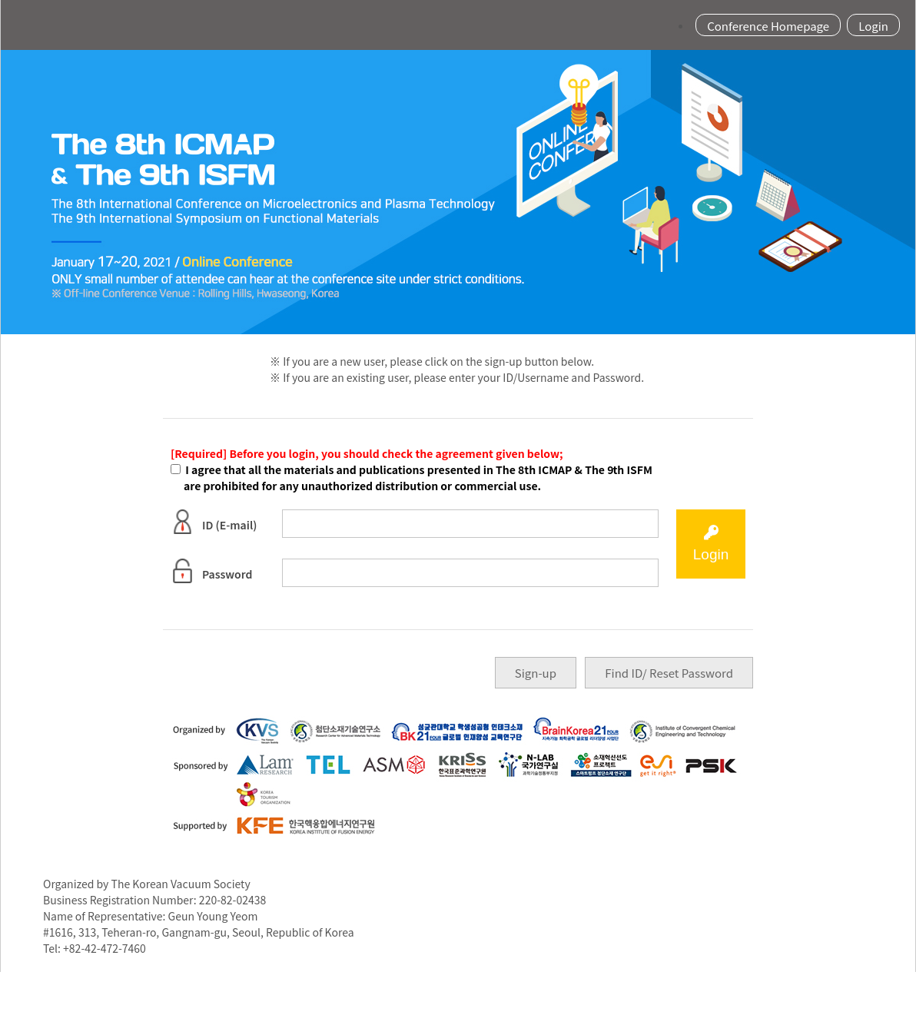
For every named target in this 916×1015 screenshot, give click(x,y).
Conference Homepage (768, 25)
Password (211, 571)
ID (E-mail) (214, 521)
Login (873, 25)
